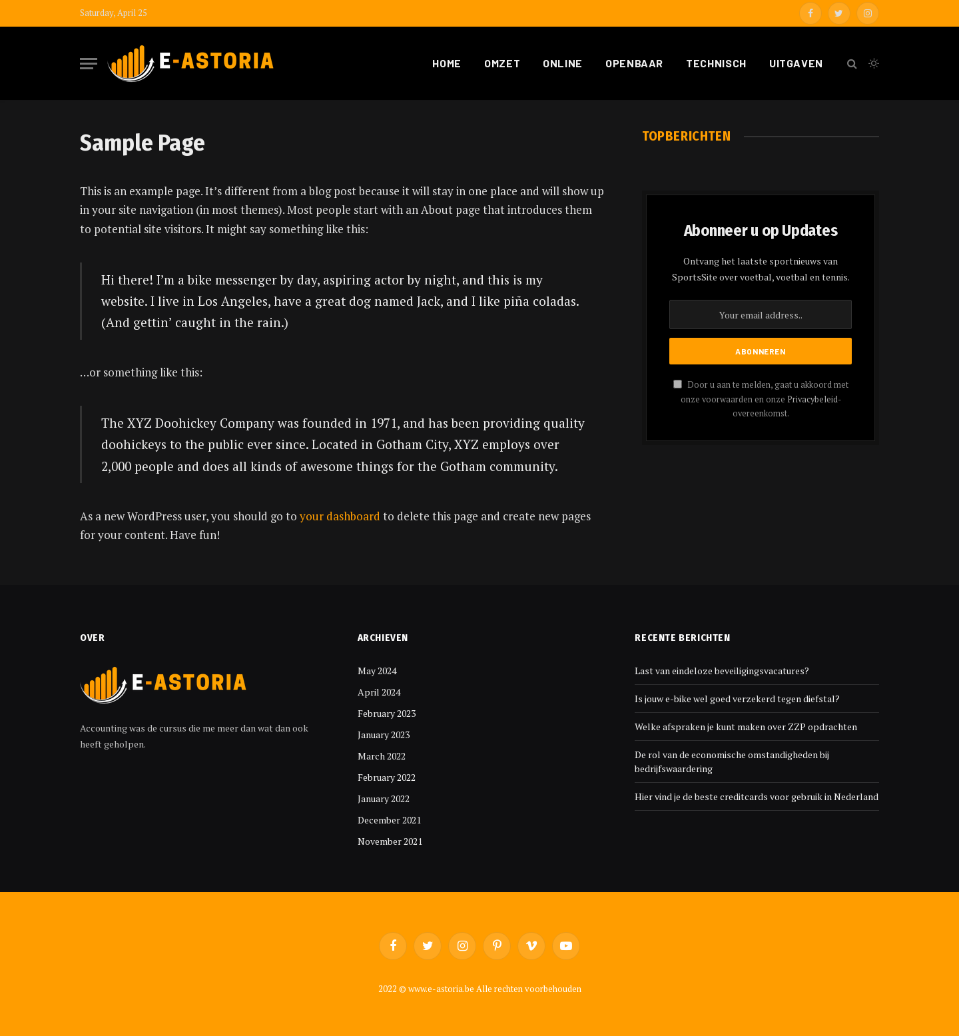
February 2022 (387, 777)
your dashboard (340, 516)
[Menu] (88, 64)
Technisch (716, 63)
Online (563, 63)
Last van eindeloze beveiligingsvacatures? (722, 670)
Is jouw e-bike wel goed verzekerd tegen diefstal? (737, 698)
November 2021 (390, 841)
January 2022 (384, 798)
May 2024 (377, 670)
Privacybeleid (812, 399)
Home (447, 63)
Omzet (502, 63)
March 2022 (382, 756)
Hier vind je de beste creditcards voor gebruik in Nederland (756, 796)
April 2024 (379, 692)
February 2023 (387, 713)
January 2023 (384, 734)
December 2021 (389, 819)
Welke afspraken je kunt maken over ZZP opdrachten (746, 726)
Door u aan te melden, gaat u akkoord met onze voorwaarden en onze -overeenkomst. (760, 399)
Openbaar (634, 63)
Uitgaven (796, 63)
